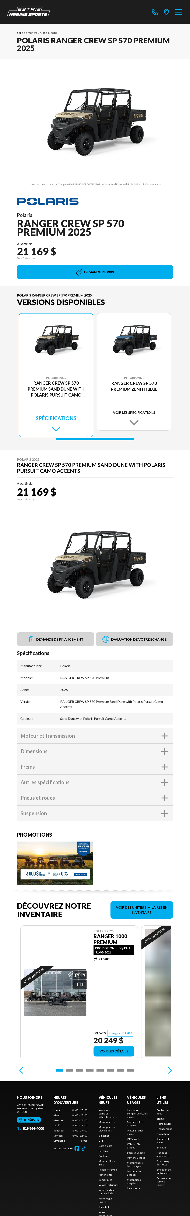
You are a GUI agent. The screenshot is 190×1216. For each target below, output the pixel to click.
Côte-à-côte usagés (134, 1146)
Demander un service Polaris (164, 1181)
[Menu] (178, 12)
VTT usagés (133, 1139)
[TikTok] (83, 1148)
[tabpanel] (70, 1126)
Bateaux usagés (136, 1152)
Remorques (105, 1179)
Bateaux (103, 1150)
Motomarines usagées (135, 1173)
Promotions (163, 1133)
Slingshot (104, 1135)
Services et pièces (162, 1140)
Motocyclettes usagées (135, 1123)
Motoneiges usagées (134, 1181)
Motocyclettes (107, 1122)
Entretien (161, 1147)
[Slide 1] (95, 439)
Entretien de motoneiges (163, 1171)
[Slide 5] (100, 1070)
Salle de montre (27, 32)
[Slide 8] (130, 1070)
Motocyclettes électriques (107, 1129)
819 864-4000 (30, 1128)
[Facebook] (76, 1148)
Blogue (160, 1118)
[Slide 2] (69, 1070)
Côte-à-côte (48, 32)
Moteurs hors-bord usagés (135, 1164)
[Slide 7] (120, 1070)
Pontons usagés (136, 1157)
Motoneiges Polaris (105, 1200)
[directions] (166, 12)
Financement (134, 1188)
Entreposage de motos (163, 1163)
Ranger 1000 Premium (110, 939)
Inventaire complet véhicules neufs (108, 1114)
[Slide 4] (90, 1070)
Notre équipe (164, 1123)
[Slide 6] (110, 1070)
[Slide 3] (80, 1070)
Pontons (103, 1156)
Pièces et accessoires (163, 1154)
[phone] (155, 12)
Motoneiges (105, 1174)
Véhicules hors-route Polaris (107, 1191)
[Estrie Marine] (28, 12)
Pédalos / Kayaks (108, 1169)
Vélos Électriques (109, 1184)
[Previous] (21, 1070)
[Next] (169, 1070)
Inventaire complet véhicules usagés (137, 1114)
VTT (101, 1140)
